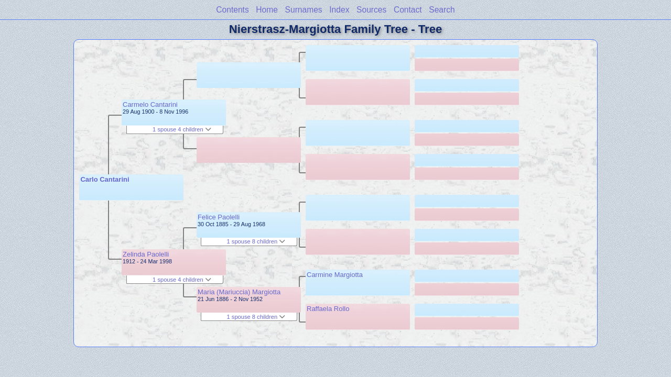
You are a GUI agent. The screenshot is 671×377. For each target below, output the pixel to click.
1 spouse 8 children (256, 241)
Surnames (303, 9)
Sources (371, 9)
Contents (232, 9)
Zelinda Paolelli (146, 254)
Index (339, 9)
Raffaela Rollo (328, 309)
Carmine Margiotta (335, 275)
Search (441, 9)
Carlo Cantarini (104, 179)
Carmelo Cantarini (150, 104)
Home (267, 9)
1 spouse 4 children (182, 129)
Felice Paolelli (219, 217)
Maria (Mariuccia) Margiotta (239, 292)
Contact (408, 9)
